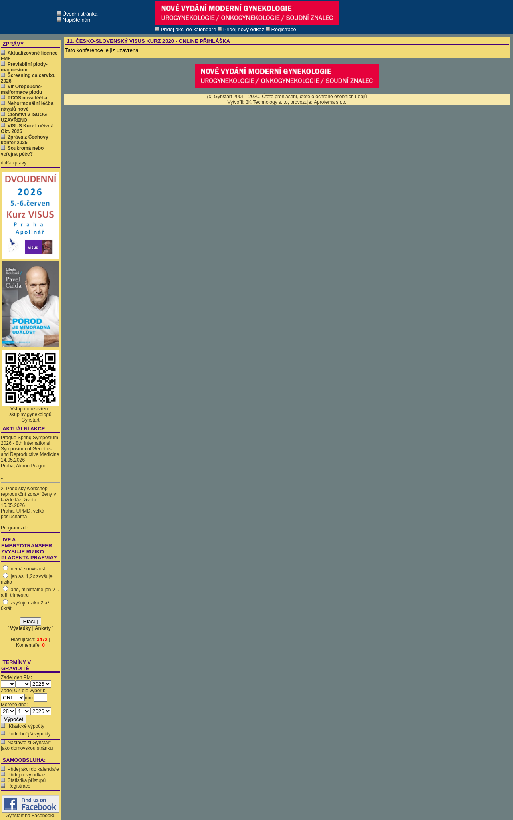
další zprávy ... (16, 163)
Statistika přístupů (27, 780)
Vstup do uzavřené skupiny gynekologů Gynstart (30, 414)
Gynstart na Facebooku (30, 813)
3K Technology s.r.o (267, 102)
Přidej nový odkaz (27, 775)
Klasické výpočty (26, 726)
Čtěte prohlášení (279, 96)
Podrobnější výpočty (29, 734)
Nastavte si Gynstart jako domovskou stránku (27, 745)
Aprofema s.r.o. (330, 102)
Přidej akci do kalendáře (33, 769)
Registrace (19, 786)
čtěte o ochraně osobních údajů (333, 96)
